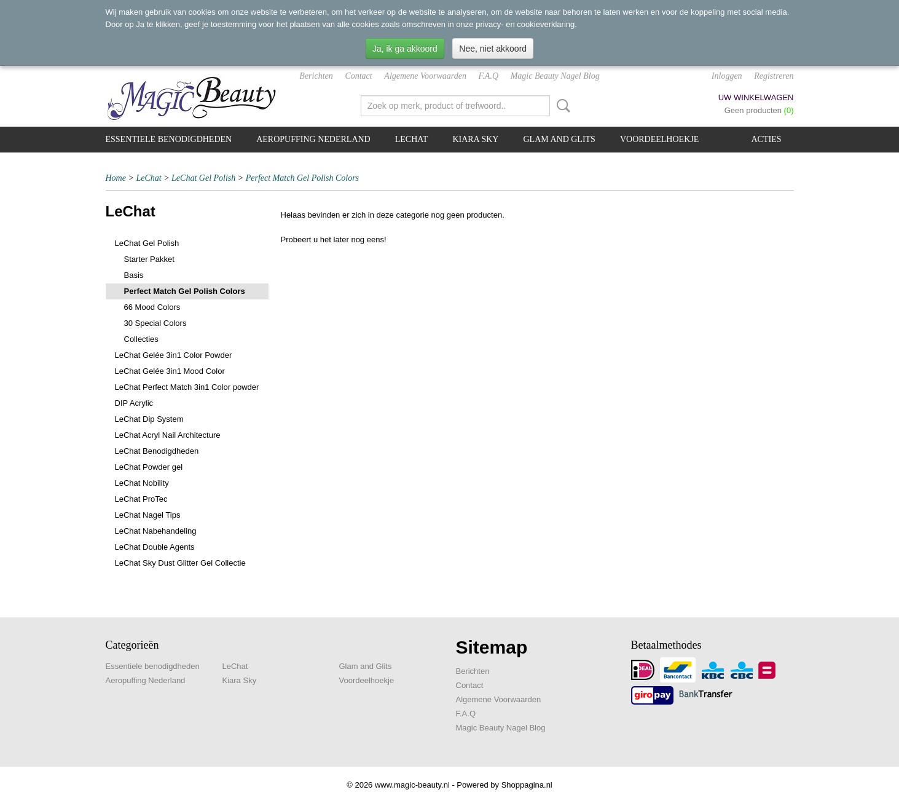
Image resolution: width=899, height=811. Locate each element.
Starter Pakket (149, 259)
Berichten (315, 76)
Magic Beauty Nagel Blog (555, 76)
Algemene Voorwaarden (425, 76)
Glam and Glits (559, 139)
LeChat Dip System (149, 419)
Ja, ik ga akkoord (405, 48)
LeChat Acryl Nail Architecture (168, 435)
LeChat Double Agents (155, 547)
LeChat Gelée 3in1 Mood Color (170, 371)
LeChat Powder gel (149, 467)
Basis (134, 275)
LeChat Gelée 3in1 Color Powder (173, 355)
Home (116, 178)
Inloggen (727, 76)
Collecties (141, 339)
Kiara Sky (475, 139)
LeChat (411, 139)
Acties (767, 139)
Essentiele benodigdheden (169, 139)
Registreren (773, 76)
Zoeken (561, 106)
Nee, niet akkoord (493, 48)
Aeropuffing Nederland (313, 139)
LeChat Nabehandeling (156, 531)
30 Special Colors (155, 323)
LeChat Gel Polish (203, 178)
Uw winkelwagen (756, 97)
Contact (358, 76)
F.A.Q (488, 76)
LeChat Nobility (142, 483)
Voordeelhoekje (659, 139)
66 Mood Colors (152, 307)
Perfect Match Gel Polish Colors (302, 178)
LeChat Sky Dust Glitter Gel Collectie (180, 563)
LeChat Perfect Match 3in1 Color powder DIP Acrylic (187, 395)
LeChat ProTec (141, 499)
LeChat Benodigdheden (157, 451)
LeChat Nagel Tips (148, 515)
